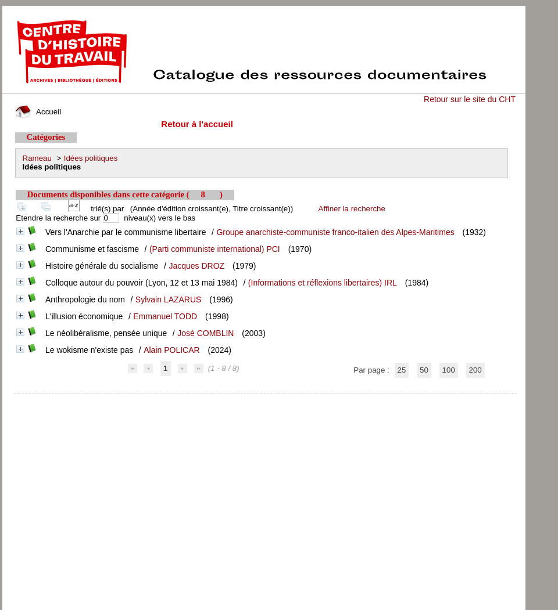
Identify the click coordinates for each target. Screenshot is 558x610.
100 (448, 370)
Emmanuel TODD (165, 316)
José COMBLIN (205, 333)
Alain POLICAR (171, 350)
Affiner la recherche (352, 208)
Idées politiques (91, 158)
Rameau (37, 158)
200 (475, 370)
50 (424, 370)
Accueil (38, 111)
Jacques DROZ (196, 265)
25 (402, 370)
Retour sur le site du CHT (470, 99)
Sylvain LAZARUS (168, 299)
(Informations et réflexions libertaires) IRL (322, 282)
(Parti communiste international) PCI (214, 249)
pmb (265, 401)
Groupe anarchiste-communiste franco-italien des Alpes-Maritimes (335, 232)
